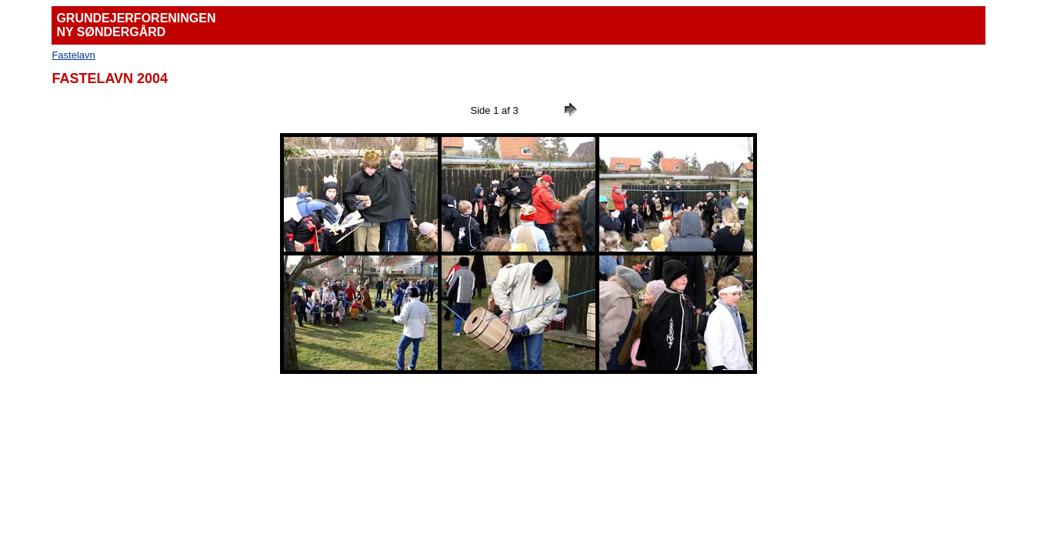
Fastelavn (73, 55)
